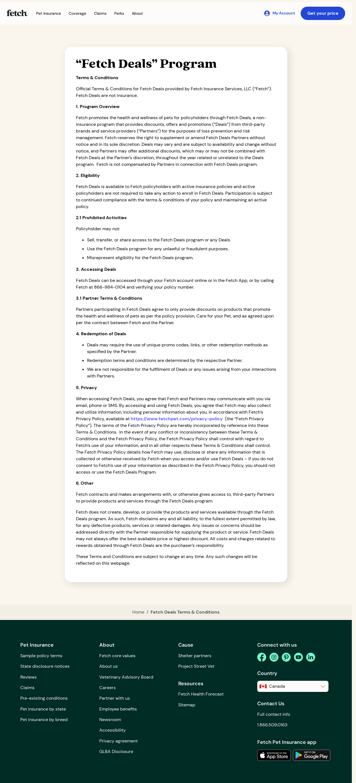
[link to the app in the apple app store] (274, 755)
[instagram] (274, 657)
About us (108, 666)
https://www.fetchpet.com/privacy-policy (177, 419)
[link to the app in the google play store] (311, 755)
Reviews (28, 677)
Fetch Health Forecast (201, 694)
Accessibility (112, 730)
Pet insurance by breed (44, 719)
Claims (27, 688)
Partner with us (114, 698)
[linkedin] (310, 657)
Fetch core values (117, 656)
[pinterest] (286, 657)
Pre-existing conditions (44, 698)
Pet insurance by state (43, 709)
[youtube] (298, 657)
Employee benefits (118, 709)
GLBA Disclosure (116, 751)
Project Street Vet (196, 666)
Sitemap (186, 705)
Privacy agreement (118, 741)
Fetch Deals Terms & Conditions (184, 612)
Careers (107, 688)
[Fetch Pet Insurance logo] (17, 12)
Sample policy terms (41, 656)
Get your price (322, 13)
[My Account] (279, 13)
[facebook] (261, 657)
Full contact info (273, 714)
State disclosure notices (45, 666)
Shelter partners (194, 656)
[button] (48, 13)
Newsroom (110, 719)
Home (138, 612)
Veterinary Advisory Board (126, 677)
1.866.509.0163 (272, 725)
